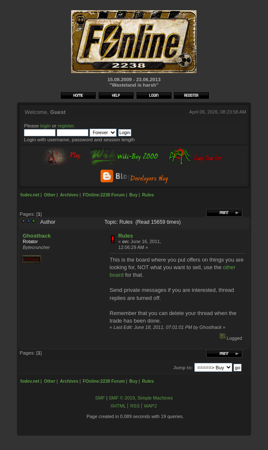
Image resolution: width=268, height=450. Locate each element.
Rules (125, 236)
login (45, 125)
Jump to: (183, 367)
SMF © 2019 (122, 397)
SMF (100, 397)
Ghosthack (37, 236)
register (66, 125)
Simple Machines (155, 397)
